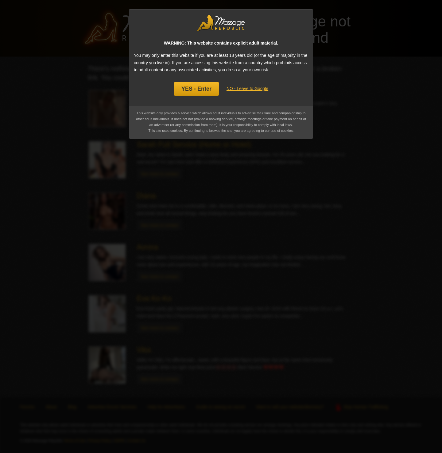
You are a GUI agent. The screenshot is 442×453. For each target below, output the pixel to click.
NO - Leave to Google (247, 88)
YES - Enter (196, 89)
